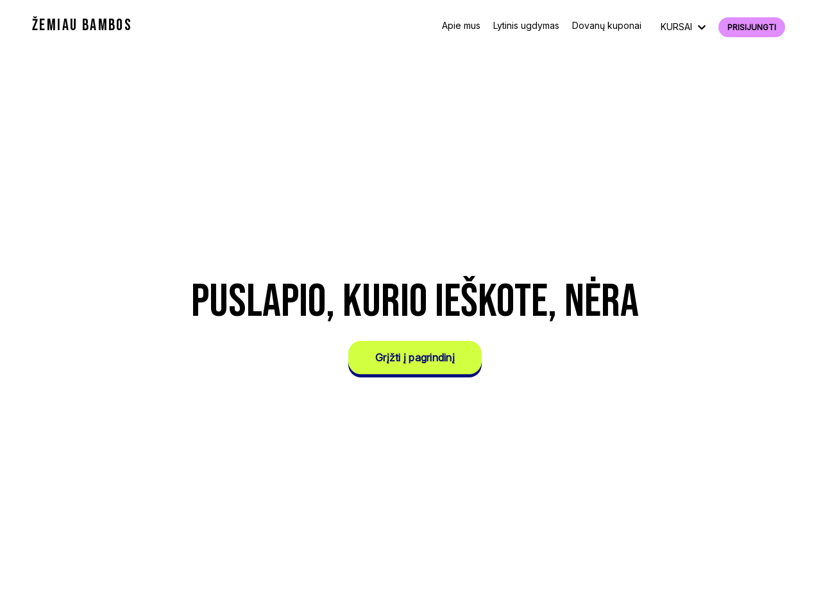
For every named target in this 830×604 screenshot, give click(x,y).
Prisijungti (751, 27)
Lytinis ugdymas (526, 25)
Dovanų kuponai (606, 25)
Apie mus (461, 25)
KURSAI (683, 26)
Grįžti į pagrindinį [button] (415, 357)
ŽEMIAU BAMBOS (82, 25)
